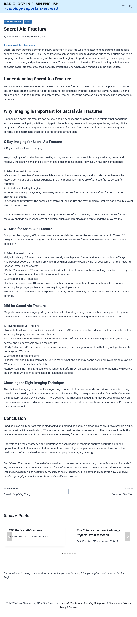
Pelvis (28, 22)
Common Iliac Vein (102, 491)
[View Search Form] (130, 6)
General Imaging (13, 22)
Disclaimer (114, 603)
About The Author (72, 603)
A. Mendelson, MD (15, 36)
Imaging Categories (95, 603)
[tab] (62, 553)
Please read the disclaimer (19, 45)
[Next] (127, 536)
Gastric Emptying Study (35, 491)
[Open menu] (123, 6)
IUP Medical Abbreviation (26, 530)
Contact (73, 607)
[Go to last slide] (9, 536)
